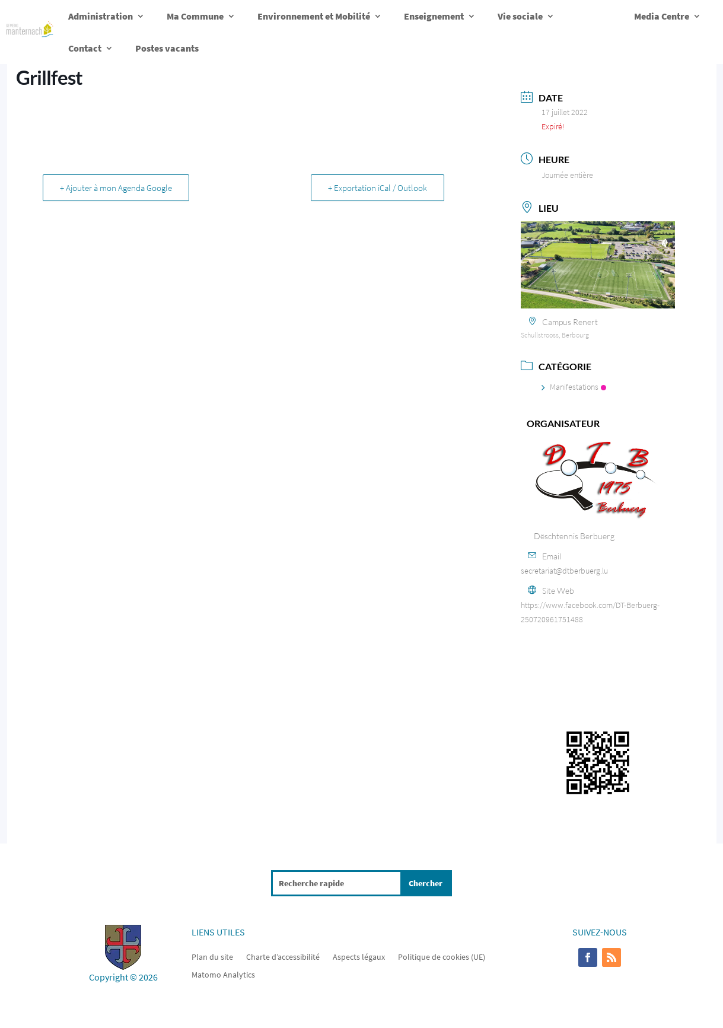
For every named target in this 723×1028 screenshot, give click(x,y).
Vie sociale (520, 16)
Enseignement (434, 16)
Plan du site (212, 956)
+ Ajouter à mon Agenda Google (116, 187)
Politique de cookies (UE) (441, 956)
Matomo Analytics (223, 974)
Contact (84, 48)
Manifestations (574, 386)
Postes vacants (167, 48)
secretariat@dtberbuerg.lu (564, 570)
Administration (100, 16)
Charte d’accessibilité (283, 956)
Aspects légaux (359, 956)
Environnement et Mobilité (313, 16)
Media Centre (661, 16)
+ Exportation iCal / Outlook (377, 187)
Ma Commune (195, 16)
